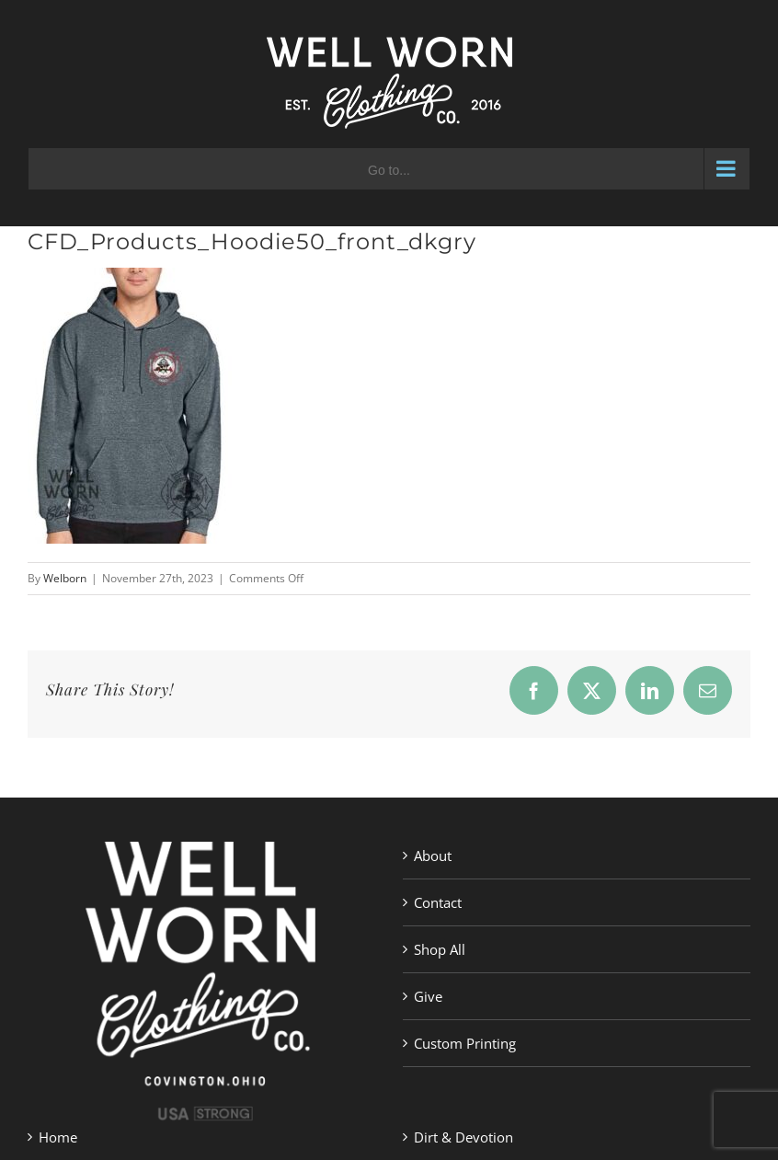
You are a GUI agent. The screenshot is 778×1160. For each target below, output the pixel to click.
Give (428, 996)
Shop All (439, 949)
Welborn (64, 578)
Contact (438, 902)
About (433, 855)
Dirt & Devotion (463, 1137)
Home (58, 1137)
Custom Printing (465, 1043)
